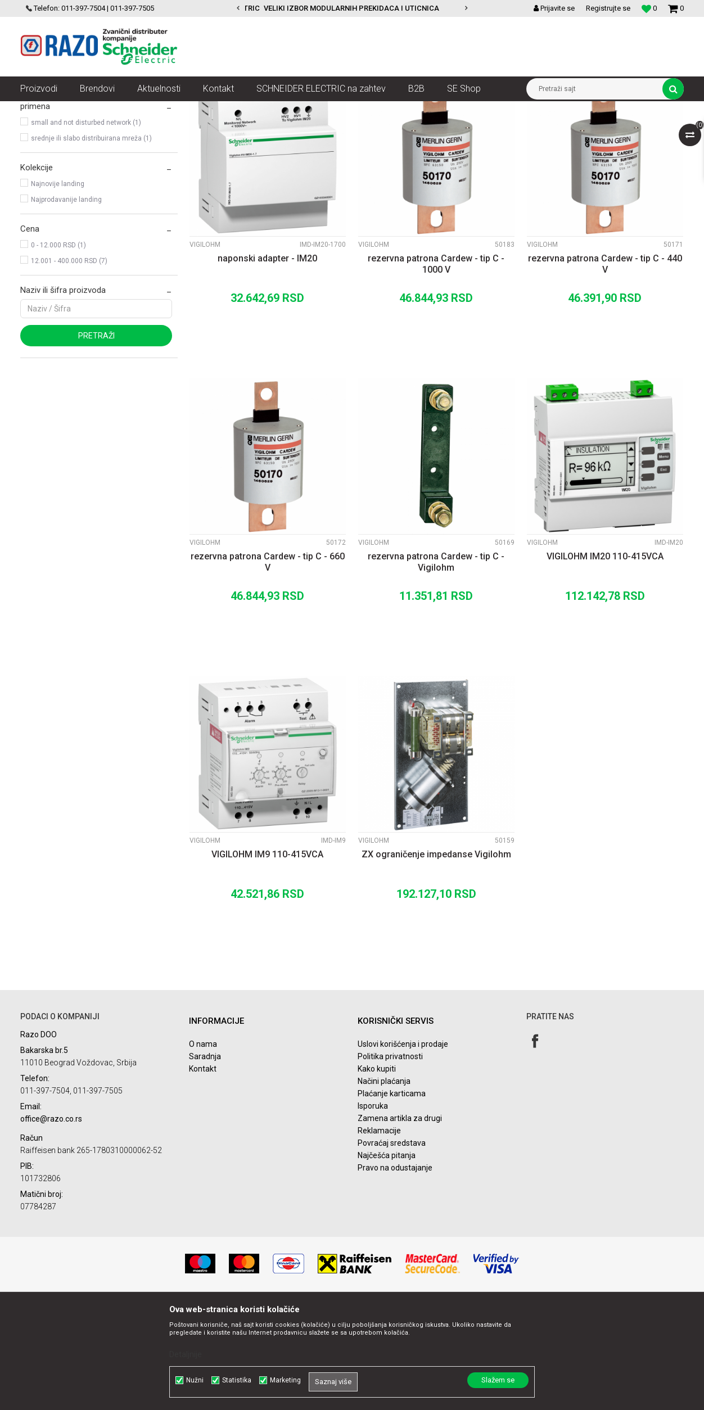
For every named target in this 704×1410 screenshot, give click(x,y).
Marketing (285, 1380)
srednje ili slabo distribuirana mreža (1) (91, 239)
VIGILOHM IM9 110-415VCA (267, 955)
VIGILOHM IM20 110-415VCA (605, 657)
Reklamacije (379, 1231)
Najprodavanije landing (66, 301)
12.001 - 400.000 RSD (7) (69, 362)
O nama (203, 1145)
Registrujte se (608, 8)
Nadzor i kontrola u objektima (143, 110)
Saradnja (205, 1157)
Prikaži (566, 130)
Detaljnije (185, 1354)
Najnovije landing (57, 285)
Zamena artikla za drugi (400, 1219)
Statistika (236, 1380)
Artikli (78, 110)
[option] (352, 8)
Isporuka (373, 1207)
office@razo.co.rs (51, 1219)
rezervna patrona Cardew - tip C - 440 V (605, 365)
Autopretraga (339, 130)
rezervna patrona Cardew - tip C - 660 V (268, 663)
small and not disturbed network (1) (86, 224)
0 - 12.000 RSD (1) (58, 346)
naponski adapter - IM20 (267, 359)
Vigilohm (41, 158)
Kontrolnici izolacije (319, 110)
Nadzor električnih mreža (238, 110)
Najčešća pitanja (387, 1256)
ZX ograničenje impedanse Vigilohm (436, 955)
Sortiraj (388, 130)
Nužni (195, 1380)
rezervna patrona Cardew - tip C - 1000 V (436, 365)
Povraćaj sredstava (392, 1244)
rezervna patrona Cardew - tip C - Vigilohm (436, 663)
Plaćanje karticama (392, 1194)
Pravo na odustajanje (395, 1268)
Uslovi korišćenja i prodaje (403, 1145)
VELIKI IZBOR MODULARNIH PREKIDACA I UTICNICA (351, 8)
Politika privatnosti (390, 1157)
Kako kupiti (377, 1169)
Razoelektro (39, 110)
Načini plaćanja (384, 1182)
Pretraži (96, 436)
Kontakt (202, 1169)
